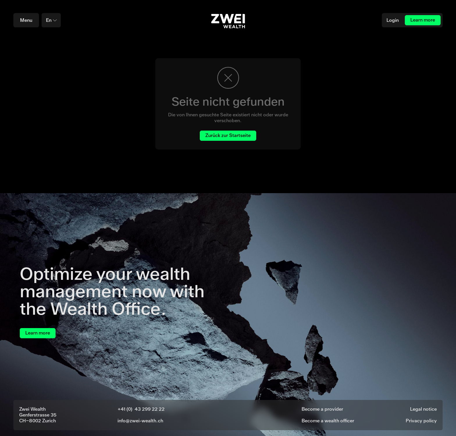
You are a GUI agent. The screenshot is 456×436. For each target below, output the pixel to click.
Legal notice (423, 409)
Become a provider (322, 409)
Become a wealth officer (328, 420)
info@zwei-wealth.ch (140, 420)
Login (392, 20)
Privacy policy (421, 420)
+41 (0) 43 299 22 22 (141, 409)
